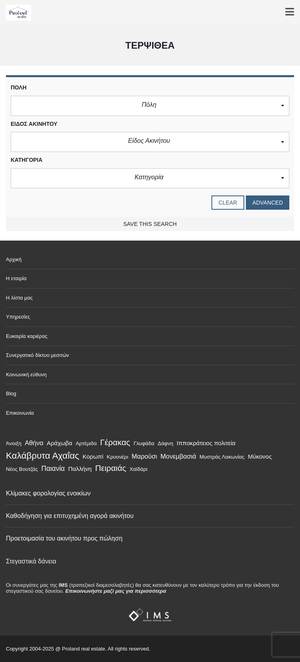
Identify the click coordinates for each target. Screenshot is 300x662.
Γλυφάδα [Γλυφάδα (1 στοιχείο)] (144, 443)
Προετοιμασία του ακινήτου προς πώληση (64, 538)
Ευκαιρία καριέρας (26, 336)
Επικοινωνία (20, 413)
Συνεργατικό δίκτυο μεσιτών (37, 355)
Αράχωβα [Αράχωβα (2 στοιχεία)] (59, 443)
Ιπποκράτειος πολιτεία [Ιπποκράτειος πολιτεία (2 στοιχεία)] (206, 443)
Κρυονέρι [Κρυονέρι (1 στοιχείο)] (117, 457)
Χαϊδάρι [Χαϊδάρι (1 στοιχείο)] (138, 469)
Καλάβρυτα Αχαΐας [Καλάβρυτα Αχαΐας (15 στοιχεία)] (42, 455)
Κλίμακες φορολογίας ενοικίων (48, 493)
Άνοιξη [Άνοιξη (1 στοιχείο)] (13, 443)
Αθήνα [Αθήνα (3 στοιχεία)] (34, 442)
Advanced (267, 202)
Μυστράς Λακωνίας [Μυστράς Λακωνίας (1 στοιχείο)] (222, 457)
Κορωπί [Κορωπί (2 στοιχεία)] (93, 456)
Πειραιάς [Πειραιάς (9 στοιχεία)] (110, 467)
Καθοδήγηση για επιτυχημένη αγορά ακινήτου (70, 515)
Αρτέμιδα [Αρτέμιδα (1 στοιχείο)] (85, 443)
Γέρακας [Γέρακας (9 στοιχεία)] (115, 442)
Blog (11, 393)
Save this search (150, 224)
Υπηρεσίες (18, 317)
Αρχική (14, 259)
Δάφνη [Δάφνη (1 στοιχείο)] (165, 443)
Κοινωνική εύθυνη (26, 374)
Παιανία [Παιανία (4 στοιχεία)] (53, 468)
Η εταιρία (16, 278)
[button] (150, 106)
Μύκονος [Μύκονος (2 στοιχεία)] (260, 456)
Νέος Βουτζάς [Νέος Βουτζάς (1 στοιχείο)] (22, 469)
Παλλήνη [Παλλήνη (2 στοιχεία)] (80, 468)
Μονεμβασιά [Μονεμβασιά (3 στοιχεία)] (178, 456)
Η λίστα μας (19, 298)
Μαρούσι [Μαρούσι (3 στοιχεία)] (144, 456)
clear (228, 202)
